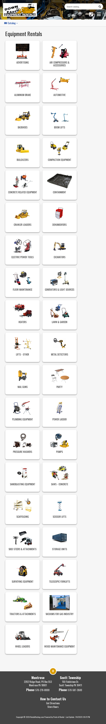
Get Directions (53, 703)
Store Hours (53, 707)
